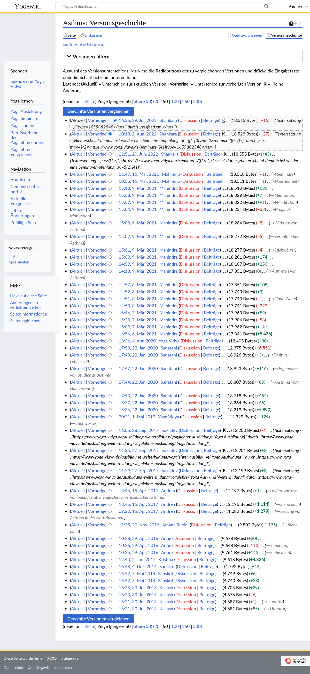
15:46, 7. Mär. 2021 (138, 312)
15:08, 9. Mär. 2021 (138, 195)
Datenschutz (14, 667)
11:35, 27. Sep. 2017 (139, 450)
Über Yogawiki (39, 667)
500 (197, 101)
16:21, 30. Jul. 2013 (138, 601)
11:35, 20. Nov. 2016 (139, 524)
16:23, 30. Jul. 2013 (138, 594)
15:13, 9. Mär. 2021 (138, 188)
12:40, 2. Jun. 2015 (137, 559)
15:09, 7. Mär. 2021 (138, 326)
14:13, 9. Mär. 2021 (138, 271)
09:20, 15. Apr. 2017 (138, 511)
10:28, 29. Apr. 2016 (138, 538)
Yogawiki (28, 6)
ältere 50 (142, 101)
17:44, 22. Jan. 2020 (138, 382)
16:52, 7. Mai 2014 (137, 573)
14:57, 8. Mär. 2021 (138, 284)
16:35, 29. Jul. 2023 (138, 120)
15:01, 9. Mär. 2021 (138, 250)
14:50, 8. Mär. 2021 (138, 305)
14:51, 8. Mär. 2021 (138, 298)
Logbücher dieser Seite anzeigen (84, 45)
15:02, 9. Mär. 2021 (138, 236)
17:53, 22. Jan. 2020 (138, 347)
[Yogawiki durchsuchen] (166, 6)
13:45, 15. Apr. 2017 (138, 504)
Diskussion (189, 120)
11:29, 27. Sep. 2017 (139, 470)
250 (186, 101)
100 (175, 101)
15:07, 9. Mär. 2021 (138, 202)
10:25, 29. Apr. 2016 (138, 552)
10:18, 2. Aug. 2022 (138, 133)
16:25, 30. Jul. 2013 (138, 587)
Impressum (63, 667)
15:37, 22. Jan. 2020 (138, 402)
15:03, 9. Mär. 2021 (138, 222)
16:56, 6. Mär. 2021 (138, 333)
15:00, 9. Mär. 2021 (138, 257)
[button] (182, 56)
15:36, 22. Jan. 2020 (138, 409)
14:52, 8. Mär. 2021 (138, 291)
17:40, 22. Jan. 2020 (138, 395)
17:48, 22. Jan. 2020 (138, 354)
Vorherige (97, 120)
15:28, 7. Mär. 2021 (138, 319)
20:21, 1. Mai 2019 (137, 416)
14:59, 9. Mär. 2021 (138, 264)
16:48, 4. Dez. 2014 (138, 566)
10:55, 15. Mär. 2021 (139, 181)
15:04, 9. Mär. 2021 (138, 209)
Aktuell (78, 133)
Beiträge (211, 120)
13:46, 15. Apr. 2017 (138, 490)
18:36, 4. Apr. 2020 (137, 340)
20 (157, 101)
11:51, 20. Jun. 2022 (138, 154)
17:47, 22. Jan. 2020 (138, 368)
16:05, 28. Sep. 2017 (139, 430)
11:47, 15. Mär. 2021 (139, 174)
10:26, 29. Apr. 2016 (138, 545)
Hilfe (294, 23)
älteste (89, 101)
